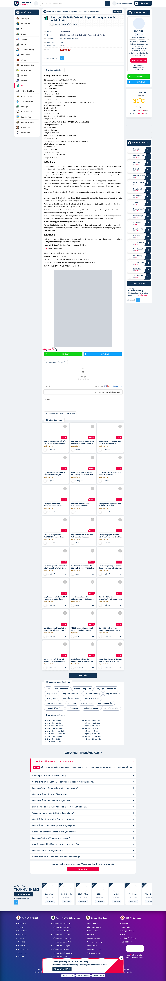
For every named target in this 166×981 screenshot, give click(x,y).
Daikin (62, 46)
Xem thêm (83, 675)
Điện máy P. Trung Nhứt (93, 736)
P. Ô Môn (21, 957)
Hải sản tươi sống (93, 938)
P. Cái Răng (22, 934)
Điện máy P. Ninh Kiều (54, 728)
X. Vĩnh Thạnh (23, 949)
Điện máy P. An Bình (54, 720)
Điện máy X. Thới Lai (54, 741)
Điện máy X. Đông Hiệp (93, 739)
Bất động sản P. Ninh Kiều (62, 923)
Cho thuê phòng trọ (94, 927)
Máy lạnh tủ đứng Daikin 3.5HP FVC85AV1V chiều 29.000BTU (82, 442)
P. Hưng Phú (22, 953)
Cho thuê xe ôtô (92, 923)
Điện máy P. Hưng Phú (55, 726)
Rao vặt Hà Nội (68, 975)
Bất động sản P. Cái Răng (62, 927)
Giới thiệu (125, 923)
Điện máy (74, 11)
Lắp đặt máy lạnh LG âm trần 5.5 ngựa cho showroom (82, 535)
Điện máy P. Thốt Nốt (54, 736)
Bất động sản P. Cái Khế (61, 934)
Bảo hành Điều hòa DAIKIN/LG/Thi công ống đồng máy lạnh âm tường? (110, 598)
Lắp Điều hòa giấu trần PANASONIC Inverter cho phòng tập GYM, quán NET (53, 535)
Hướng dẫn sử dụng (129, 938)
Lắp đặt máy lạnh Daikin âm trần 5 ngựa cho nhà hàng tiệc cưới (110, 535)
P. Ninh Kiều (22, 923)
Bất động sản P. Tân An (61, 931)
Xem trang (50, 901)
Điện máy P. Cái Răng (92, 723)
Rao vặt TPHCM (98, 975)
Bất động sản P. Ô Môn (60, 957)
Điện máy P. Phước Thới (55, 731)
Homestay (91, 934)
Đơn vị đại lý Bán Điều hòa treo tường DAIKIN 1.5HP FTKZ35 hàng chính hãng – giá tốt (110, 473)
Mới (61, 42)
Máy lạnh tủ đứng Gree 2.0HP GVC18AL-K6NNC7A (110, 504)
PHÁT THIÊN (138, 31)
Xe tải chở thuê (92, 931)
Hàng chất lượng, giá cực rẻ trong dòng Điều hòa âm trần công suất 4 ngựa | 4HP (82, 473)
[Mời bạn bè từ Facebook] (138, 300)
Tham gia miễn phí (62, 969)
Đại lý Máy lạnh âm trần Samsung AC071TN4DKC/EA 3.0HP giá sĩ (109, 629)
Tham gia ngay (139, 283)
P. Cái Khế (21, 942)
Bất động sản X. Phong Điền (62, 953)
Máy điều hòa (94, 11)
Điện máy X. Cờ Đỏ (53, 739)
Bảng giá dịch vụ (128, 931)
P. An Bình (21, 927)
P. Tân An (21, 938)
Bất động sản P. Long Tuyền (62, 942)
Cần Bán (83, 11)
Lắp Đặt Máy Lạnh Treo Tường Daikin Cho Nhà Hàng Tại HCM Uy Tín (55, 629)
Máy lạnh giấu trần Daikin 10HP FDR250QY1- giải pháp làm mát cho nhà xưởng (55, 598)
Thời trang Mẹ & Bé (94, 953)
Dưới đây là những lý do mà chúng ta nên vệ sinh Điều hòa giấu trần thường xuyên (82, 660)
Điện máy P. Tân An (91, 731)
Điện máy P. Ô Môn (91, 728)
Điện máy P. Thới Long (92, 733)
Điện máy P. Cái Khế (54, 723)
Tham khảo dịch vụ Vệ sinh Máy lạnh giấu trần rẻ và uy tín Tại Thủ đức (110, 660)
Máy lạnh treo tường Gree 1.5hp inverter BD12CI (81, 504)
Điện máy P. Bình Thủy (92, 720)
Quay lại (117, 11)
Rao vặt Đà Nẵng (83, 975)
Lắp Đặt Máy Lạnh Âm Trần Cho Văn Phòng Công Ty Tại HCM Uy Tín (55, 567)
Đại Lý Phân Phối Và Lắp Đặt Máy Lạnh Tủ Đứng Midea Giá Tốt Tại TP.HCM (54, 660)
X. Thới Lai (21, 945)
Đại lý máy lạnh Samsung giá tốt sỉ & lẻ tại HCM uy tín (54, 473)
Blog (123, 934)
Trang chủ (50, 11)
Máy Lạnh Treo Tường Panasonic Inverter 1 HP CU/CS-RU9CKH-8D (53, 504)
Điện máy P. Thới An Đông (56, 733)
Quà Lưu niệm (92, 945)
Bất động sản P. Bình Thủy (62, 938)
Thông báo (126, 927)
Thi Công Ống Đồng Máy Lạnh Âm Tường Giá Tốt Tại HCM (82, 629)
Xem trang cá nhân (139, 60)
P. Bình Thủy (22, 931)
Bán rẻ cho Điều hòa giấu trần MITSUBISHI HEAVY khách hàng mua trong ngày (55, 442)
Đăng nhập (117, 386)
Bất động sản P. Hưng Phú (62, 945)
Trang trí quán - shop (94, 942)
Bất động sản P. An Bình (61, 949)
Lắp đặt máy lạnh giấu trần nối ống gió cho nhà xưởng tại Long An (110, 567)
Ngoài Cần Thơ (62, 11)
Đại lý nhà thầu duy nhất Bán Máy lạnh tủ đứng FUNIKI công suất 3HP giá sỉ (82, 567)
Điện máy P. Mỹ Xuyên (92, 726)
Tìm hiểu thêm (142, 295)
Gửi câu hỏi (83, 869)
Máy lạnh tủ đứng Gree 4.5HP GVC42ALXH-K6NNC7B (110, 442)
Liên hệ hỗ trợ (127, 942)
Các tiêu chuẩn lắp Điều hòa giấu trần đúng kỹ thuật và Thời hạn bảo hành (82, 598)
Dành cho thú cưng (94, 949)
